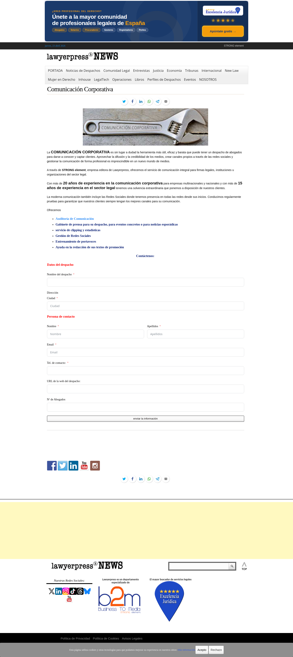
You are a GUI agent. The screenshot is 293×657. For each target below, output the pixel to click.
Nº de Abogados (56, 399)
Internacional (212, 70)
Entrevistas (141, 70)
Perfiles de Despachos (164, 79)
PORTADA (55, 70)
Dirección (52, 292)
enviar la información (145, 418)
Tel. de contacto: (56, 362)
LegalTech (101, 79)
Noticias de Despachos (83, 70)
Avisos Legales (132, 638)
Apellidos (152, 326)
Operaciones (121, 79)
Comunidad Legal (116, 70)
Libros (139, 79)
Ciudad (51, 298)
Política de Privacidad (75, 638)
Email (50, 344)
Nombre (51, 326)
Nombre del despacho (59, 274)
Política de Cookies (106, 638)
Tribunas (191, 70)
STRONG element (234, 45)
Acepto (200, 650)
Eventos (190, 79)
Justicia (158, 70)
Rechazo (214, 650)
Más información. (185, 649)
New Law (231, 70)
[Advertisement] (146, 530)
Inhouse (85, 79)
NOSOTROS (208, 79)
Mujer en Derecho (61, 79)
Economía (174, 70)
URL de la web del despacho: (64, 381)
